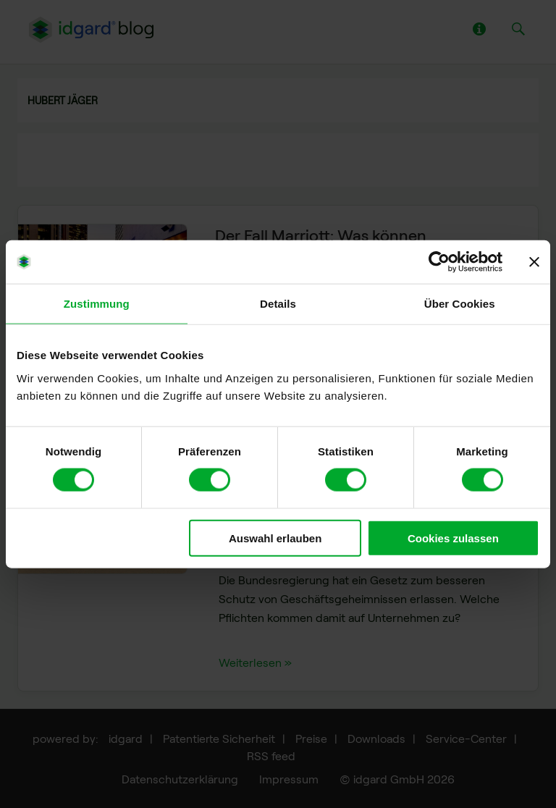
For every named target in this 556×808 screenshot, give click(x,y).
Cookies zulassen (453, 537)
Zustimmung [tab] (97, 304)
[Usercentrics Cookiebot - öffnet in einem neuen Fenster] (439, 262)
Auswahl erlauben (275, 537)
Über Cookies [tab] (459, 304)
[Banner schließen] (534, 262)
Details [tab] (278, 304)
